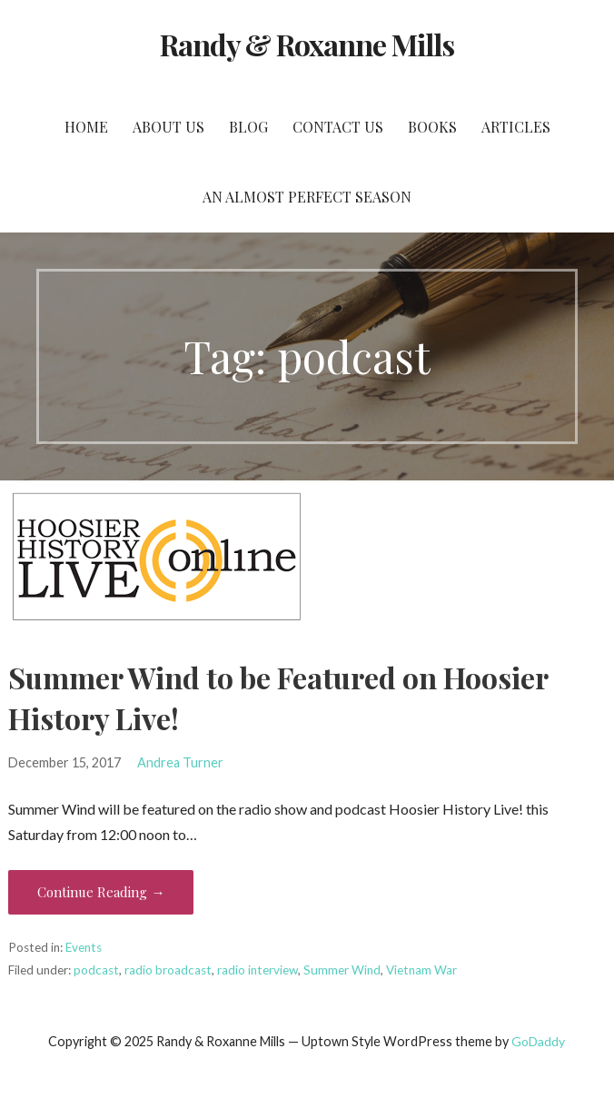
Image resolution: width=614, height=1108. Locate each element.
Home (86, 126)
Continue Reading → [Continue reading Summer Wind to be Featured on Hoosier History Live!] (100, 892)
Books (432, 126)
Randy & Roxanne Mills (307, 44)
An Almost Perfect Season (307, 196)
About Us (168, 126)
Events (83, 947)
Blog (248, 126)
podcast (96, 970)
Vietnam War (421, 970)
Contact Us (337, 126)
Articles (515, 126)
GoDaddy (538, 1041)
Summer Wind (342, 970)
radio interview (257, 970)
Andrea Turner (180, 762)
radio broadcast (168, 970)
